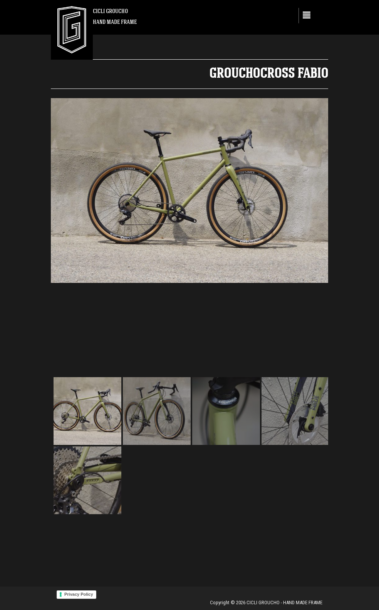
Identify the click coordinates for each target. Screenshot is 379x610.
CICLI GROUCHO (110, 11)
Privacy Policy (78, 594)
